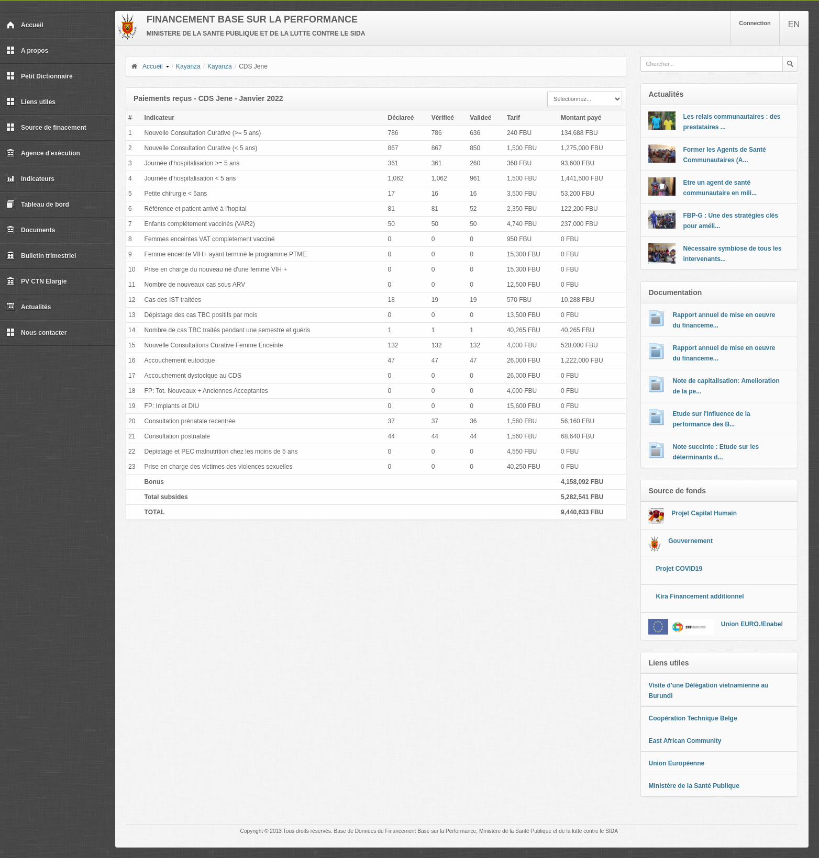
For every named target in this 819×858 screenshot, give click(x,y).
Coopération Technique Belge (692, 718)
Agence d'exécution (43, 153)
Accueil (24, 25)
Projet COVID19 (679, 568)
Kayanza (188, 66)
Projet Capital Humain (704, 513)
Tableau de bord (37, 204)
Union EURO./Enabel (752, 624)
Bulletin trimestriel (41, 256)
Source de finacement (46, 127)
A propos (27, 51)
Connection (755, 23)
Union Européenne (676, 763)
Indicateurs (30, 179)
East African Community (684, 740)
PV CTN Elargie (36, 281)
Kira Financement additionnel (700, 596)
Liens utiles (31, 102)
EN (794, 24)
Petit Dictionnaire (39, 76)
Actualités (28, 307)
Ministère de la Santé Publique (693, 785)
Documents (30, 230)
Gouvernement (690, 541)
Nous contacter (36, 333)
